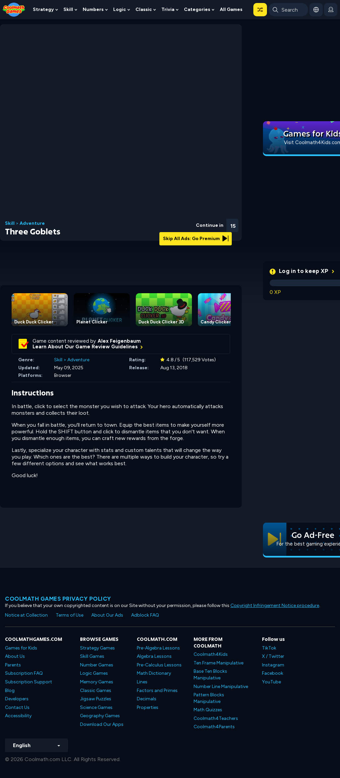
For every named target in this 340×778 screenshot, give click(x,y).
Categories (197, 9)
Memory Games (96, 682)
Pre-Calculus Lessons (159, 665)
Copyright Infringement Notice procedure (274, 605)
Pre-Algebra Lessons (158, 648)
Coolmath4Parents (214, 727)
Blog (10, 690)
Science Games (96, 707)
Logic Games (94, 673)
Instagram (273, 665)
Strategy (43, 9)
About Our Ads (107, 615)
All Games (231, 9)
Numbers (93, 9)
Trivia (167, 9)
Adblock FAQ (145, 615)
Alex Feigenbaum (119, 341)
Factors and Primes (157, 690)
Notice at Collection (26, 615)
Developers (17, 699)
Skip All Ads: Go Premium (195, 238)
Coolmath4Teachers (216, 718)
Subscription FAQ (24, 673)
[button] (260, 9)
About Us (15, 656)
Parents (13, 665)
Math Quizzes (208, 710)
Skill (68, 9)
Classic (143, 9)
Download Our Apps (102, 724)
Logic (119, 9)
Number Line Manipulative (221, 686)
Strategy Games (97, 648)
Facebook (272, 673)
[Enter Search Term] (288, 9)
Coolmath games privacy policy (58, 598)
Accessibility (18, 716)
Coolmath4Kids (211, 654)
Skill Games (92, 656)
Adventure (32, 223)
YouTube (271, 682)
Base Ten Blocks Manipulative (210, 674)
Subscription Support (28, 682)
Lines (142, 682)
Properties (147, 707)
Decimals (146, 699)
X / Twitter (273, 656)
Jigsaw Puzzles (95, 699)
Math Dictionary (154, 673)
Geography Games (100, 716)
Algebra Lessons (154, 656)
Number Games (96, 665)
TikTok (269, 648)
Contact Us (17, 707)
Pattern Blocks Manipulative (209, 698)
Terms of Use (69, 615)
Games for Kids (21, 648)
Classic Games (95, 690)
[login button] (330, 9)
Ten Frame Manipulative (218, 663)
